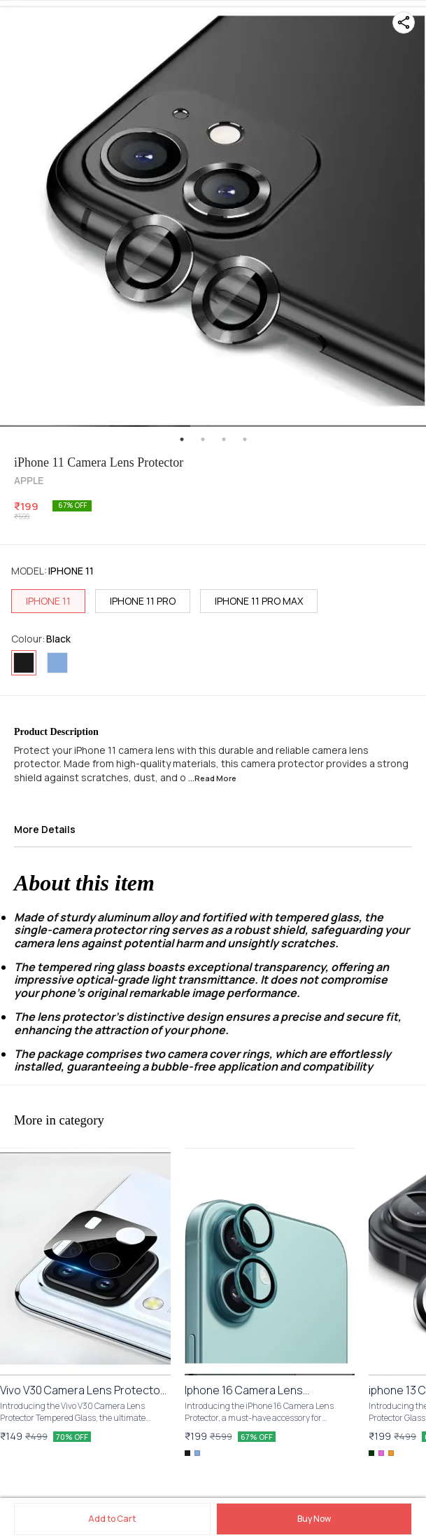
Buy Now (314, 1519)
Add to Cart (112, 1519)
